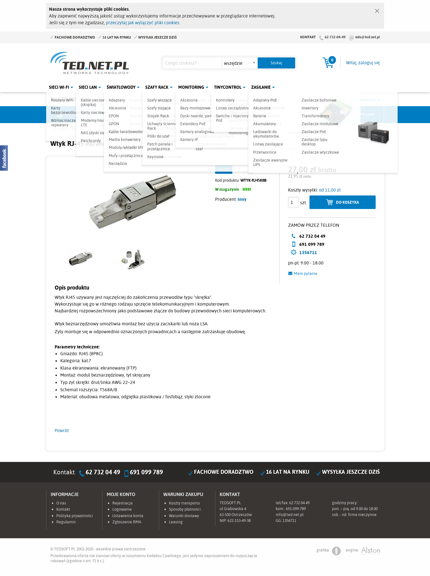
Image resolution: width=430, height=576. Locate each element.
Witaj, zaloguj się (363, 62)
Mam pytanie (305, 273)
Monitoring (191, 87)
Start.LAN (363, 114)
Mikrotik (109, 114)
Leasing (176, 521)
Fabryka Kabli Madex (152, 114)
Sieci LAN (88, 87)
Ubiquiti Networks (67, 114)
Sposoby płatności (185, 509)
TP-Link (236, 114)
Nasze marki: (68, 99)
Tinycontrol (227, 87)
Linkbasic (278, 114)
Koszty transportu (184, 503)
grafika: (329, 551)
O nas (61, 503)
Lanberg (321, 114)
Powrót (62, 430)
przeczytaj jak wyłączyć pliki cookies (142, 22)
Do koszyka (347, 202)
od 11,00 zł (330, 190)
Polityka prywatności (74, 515)
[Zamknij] (377, 9)
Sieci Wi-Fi (59, 87)
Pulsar (194, 114)
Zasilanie (261, 87)
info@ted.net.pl (367, 37)
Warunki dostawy (184, 515)
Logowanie (122, 509)
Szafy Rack (156, 87)
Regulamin (66, 521)
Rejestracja (122, 503)
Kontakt (308, 37)
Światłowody (121, 87)
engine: (363, 551)
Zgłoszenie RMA (126, 521)
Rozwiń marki (362, 100)
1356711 (308, 252)
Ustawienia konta (127, 515)
